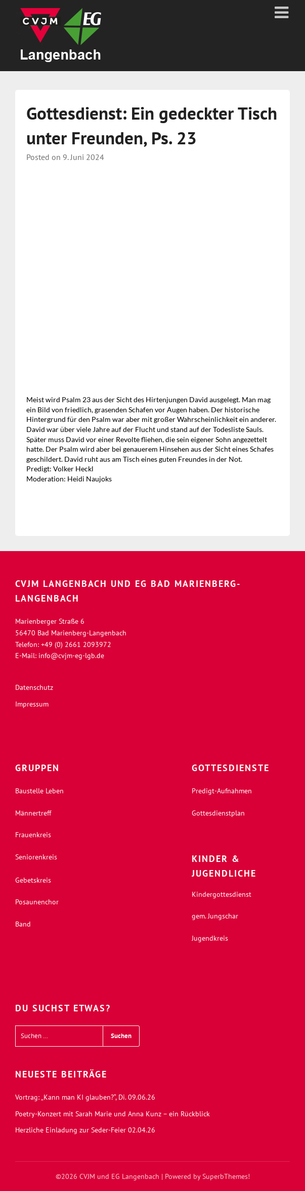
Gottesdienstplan (218, 813)
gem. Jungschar (215, 916)
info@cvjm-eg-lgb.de (71, 655)
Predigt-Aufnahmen (222, 790)
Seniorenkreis (36, 856)
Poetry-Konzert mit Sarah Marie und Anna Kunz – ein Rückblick (112, 1113)
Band (23, 924)
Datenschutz (34, 687)
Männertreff (33, 813)
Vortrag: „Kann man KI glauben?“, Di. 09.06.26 (85, 1097)
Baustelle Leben (39, 790)
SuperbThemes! (226, 1176)
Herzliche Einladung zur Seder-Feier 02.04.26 (85, 1129)
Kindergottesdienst (221, 894)
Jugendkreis (210, 938)
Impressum (32, 704)
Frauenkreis (33, 834)
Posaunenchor (37, 901)
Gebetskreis (33, 880)
